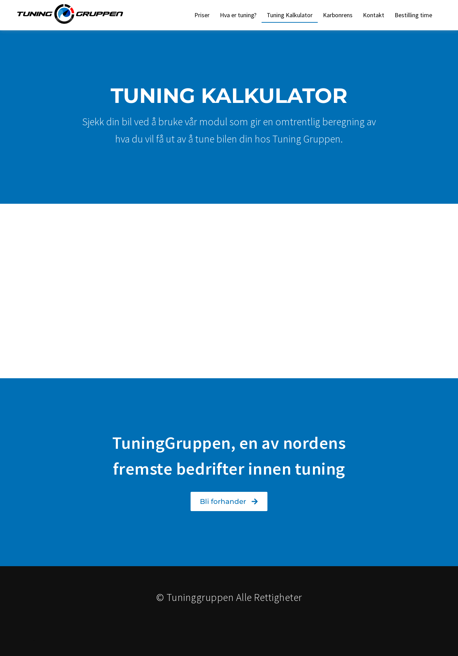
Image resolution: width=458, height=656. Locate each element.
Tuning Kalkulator (290, 15)
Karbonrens (338, 15)
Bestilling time (413, 15)
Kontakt (373, 15)
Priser (202, 15)
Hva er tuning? (238, 15)
